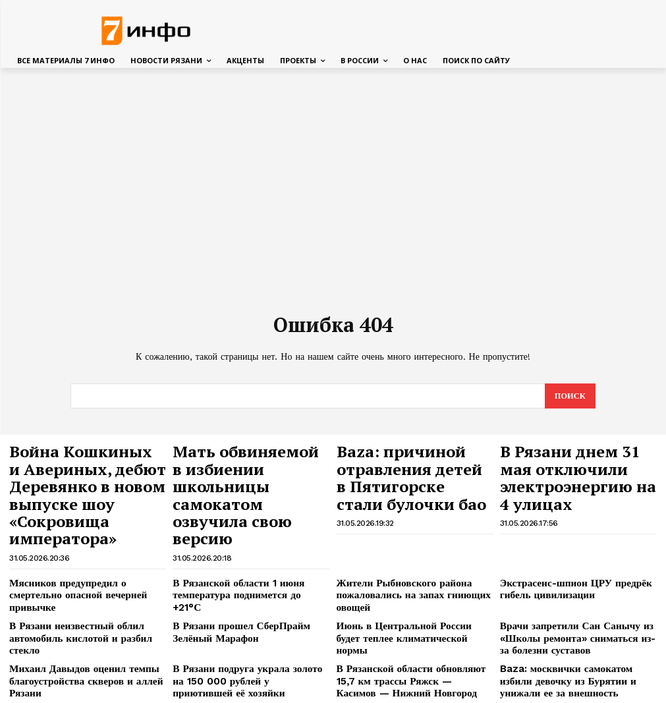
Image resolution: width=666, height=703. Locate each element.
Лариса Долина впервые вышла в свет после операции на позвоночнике (413, 656)
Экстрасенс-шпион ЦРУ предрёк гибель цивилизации (565, 544)
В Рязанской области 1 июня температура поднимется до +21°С (241, 544)
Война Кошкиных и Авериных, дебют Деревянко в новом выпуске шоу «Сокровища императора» (86, 473)
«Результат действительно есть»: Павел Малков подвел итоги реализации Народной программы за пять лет (577, 661)
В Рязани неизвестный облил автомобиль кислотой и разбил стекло (84, 581)
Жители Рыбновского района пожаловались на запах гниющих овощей (402, 549)
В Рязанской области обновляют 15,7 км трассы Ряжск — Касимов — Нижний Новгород (409, 624)
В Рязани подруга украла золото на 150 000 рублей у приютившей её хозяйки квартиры (250, 624)
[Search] (569, 396)
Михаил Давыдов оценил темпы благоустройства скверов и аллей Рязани (74, 624)
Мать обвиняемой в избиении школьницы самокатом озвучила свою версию (250, 467)
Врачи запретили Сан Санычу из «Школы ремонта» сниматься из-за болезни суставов (570, 586)
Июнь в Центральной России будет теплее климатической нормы (405, 581)
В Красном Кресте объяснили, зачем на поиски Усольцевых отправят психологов (86, 661)
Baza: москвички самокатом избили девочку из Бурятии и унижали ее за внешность (572, 624)
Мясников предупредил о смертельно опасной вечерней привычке (82, 544)
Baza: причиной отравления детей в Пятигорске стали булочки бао (415, 467)
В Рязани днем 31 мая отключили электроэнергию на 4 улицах (564, 467)
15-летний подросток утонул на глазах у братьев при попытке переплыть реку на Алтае (251, 661)
